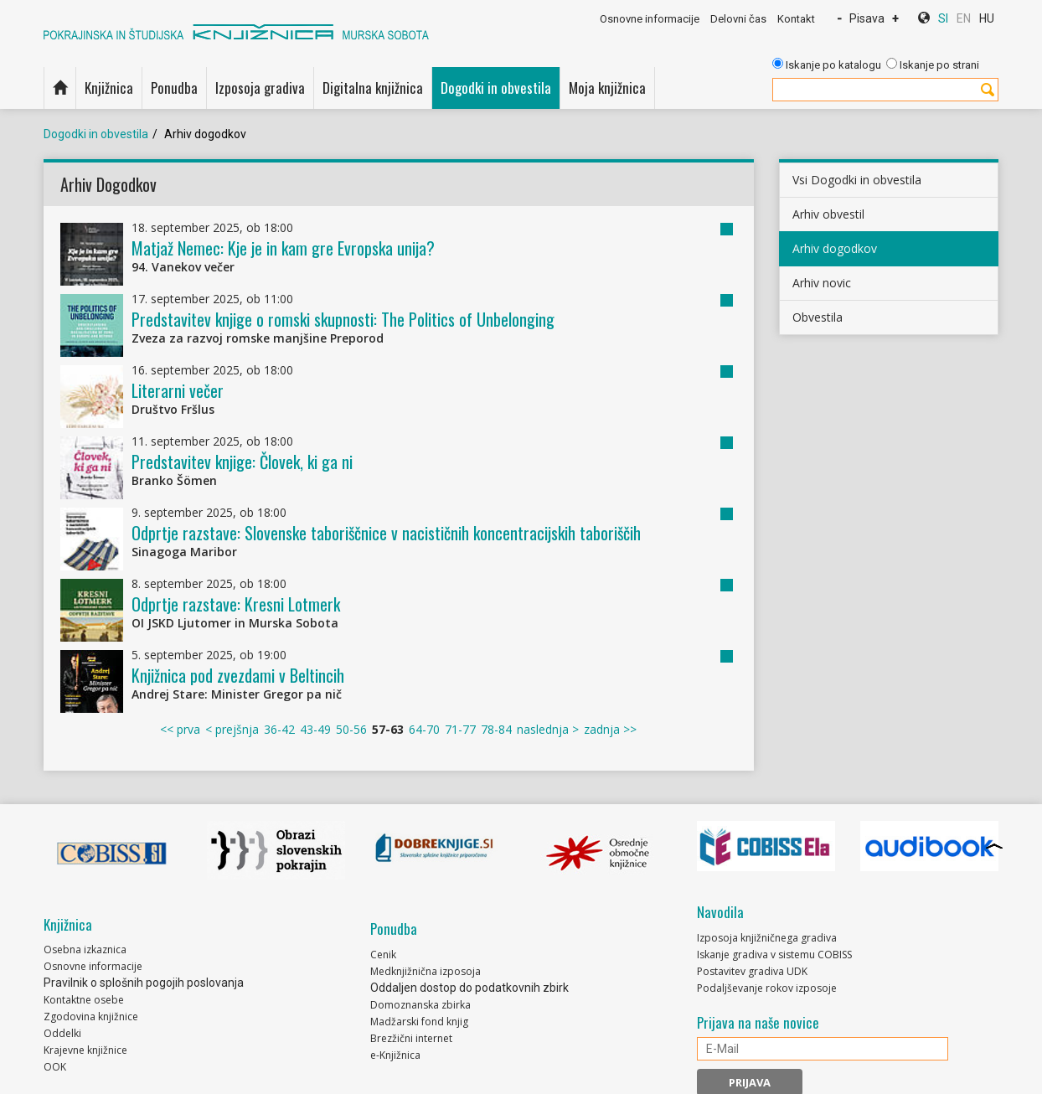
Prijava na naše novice (758, 1023)
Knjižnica (109, 87)
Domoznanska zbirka (420, 1005)
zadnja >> (610, 729)
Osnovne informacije (649, 19)
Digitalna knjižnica (372, 87)
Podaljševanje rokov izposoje (767, 988)
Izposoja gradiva (260, 87)
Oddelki (62, 1033)
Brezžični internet (411, 1038)
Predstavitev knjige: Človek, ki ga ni (242, 461)
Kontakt (796, 19)
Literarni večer (178, 390)
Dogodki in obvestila (496, 87)
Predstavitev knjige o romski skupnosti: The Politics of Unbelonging (343, 319)
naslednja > (548, 729)
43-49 (315, 729)
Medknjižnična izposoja (425, 971)
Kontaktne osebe (84, 1000)
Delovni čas (738, 19)
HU (986, 18)
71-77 (460, 729)
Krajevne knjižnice (85, 1050)
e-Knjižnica (395, 1055)
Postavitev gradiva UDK (752, 971)
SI (943, 18)
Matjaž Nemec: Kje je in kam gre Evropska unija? (283, 248)
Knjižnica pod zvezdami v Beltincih (238, 675)
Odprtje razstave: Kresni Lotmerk (236, 604)
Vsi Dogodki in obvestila (856, 180)
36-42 (279, 729)
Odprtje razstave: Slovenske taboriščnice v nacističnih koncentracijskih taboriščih (386, 532)
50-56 (351, 729)
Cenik (383, 954)
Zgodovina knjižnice (91, 1016)
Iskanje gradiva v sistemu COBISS (774, 954)
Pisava (867, 18)
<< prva (180, 729)
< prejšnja (232, 729)
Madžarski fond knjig (419, 1021)
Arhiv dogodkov (834, 248)
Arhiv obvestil (828, 214)
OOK (55, 1067)
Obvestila (817, 317)
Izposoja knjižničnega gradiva (767, 938)
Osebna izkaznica (85, 949)
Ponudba (174, 87)
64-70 (424, 729)
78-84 (496, 729)
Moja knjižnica (607, 87)
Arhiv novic (821, 283)
